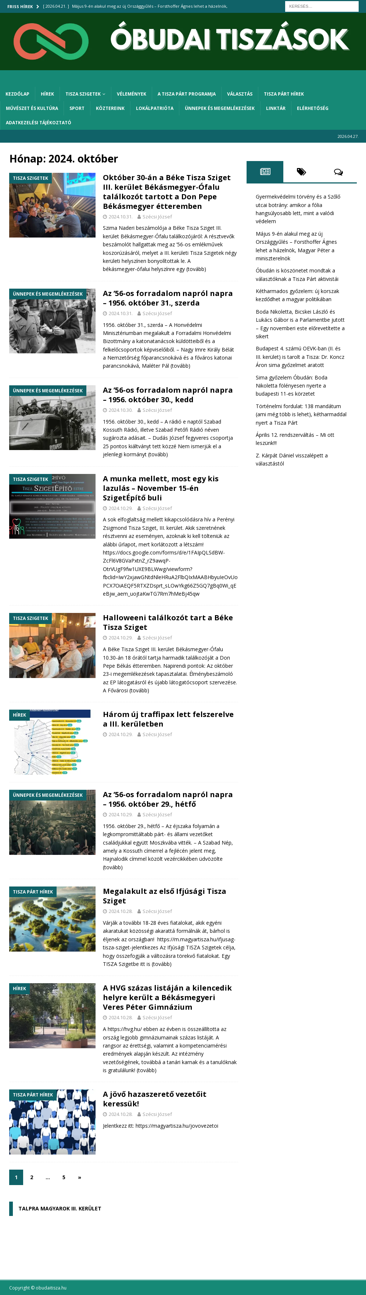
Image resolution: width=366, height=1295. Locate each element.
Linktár (276, 108)
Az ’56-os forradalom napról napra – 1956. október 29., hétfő (168, 799)
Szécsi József (157, 216)
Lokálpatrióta (154, 108)
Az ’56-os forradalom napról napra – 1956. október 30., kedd (168, 394)
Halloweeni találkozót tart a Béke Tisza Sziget (168, 622)
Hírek (47, 94)
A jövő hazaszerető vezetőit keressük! (155, 1099)
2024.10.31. (121, 216)
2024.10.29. (121, 508)
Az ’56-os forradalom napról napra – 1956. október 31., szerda (168, 298)
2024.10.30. (121, 410)
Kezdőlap (17, 94)
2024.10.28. (121, 911)
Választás (239, 94)
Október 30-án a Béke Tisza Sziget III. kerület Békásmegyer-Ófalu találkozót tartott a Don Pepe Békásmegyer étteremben (167, 191)
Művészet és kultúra (32, 108)
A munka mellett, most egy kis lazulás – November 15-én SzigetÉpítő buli (161, 488)
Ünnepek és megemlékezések (220, 108)
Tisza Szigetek (83, 94)
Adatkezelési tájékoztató (38, 122)
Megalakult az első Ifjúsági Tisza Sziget (164, 896)
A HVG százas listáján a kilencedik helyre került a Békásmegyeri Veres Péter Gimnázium (167, 997)
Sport (77, 108)
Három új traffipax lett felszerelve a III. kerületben (168, 719)
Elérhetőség (313, 108)
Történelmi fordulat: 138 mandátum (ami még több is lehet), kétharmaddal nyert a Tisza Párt (301, 414)
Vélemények (131, 94)
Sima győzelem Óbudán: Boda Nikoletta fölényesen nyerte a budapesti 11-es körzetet (291, 385)
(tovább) (196, 268)
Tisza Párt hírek (284, 94)
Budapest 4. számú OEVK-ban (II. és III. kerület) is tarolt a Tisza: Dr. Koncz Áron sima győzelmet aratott (300, 356)
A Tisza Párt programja (187, 94)
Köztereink (110, 108)
